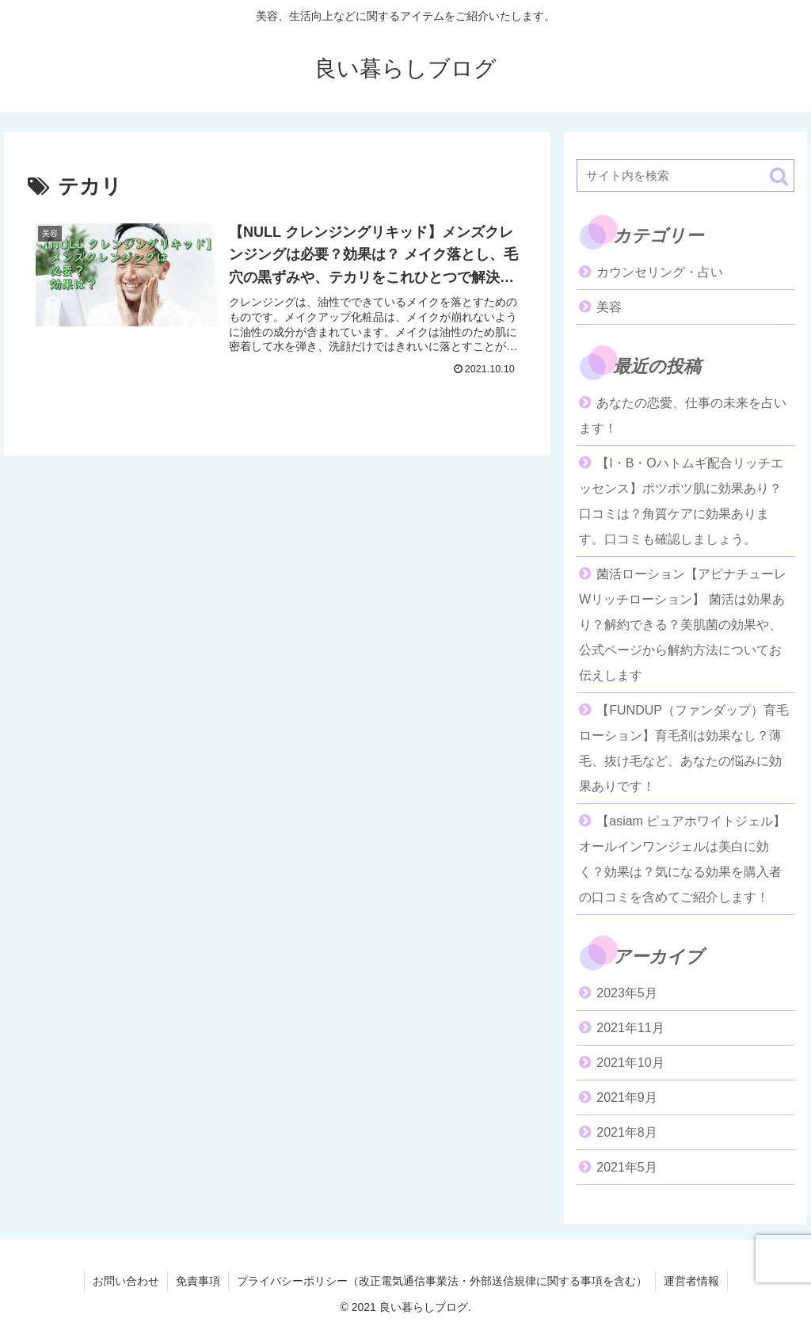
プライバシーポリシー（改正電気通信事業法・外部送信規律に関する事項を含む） (442, 1281)
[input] (685, 175)
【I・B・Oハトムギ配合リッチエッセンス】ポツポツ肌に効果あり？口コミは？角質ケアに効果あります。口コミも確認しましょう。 (681, 501)
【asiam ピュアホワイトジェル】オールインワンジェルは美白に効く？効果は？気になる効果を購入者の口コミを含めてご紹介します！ (682, 859)
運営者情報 (691, 1281)
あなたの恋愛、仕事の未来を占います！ (682, 415)
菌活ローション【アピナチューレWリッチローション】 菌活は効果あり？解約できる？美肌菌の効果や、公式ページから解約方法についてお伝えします (682, 624)
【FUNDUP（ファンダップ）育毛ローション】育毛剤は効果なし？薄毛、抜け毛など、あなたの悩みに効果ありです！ (684, 748)
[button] (778, 176)
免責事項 (198, 1281)
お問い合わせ (126, 1281)
